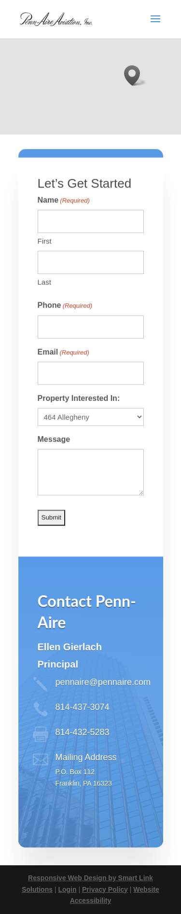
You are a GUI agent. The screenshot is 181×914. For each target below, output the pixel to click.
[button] (135, 75)
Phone (65, 318)
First (45, 253)
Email (63, 364)
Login (67, 889)
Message (54, 452)
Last (44, 294)
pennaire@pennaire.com (103, 694)
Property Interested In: (79, 411)
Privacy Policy (105, 889)
